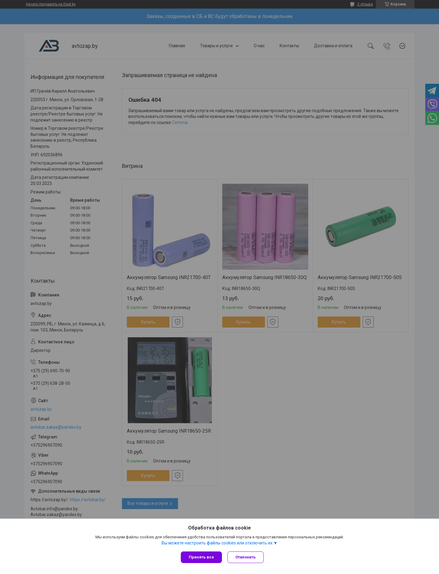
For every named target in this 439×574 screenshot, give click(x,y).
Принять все (201, 557)
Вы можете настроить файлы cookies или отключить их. (217, 543)
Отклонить (246, 557)
